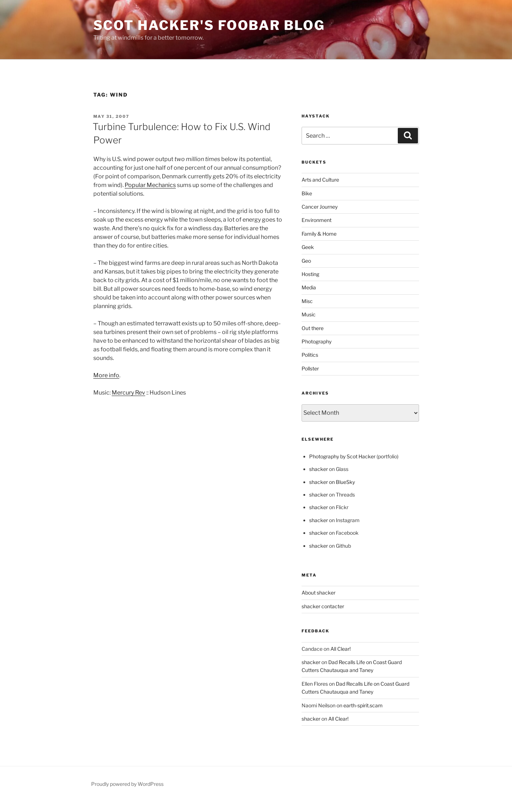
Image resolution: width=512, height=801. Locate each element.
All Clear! (340, 649)
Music (309, 314)
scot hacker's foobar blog (209, 25)
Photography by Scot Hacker (342, 456)
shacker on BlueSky (332, 482)
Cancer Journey (320, 207)
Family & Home (319, 234)
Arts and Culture (320, 180)
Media (309, 287)
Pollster (310, 368)
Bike (307, 193)
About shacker (318, 592)
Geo (306, 261)
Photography (316, 341)
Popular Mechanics (150, 185)
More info (106, 375)
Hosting (310, 274)
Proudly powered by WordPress (127, 784)
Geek (308, 247)
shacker (318, 469)
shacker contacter (323, 606)
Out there (313, 328)
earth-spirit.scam (363, 705)
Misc (307, 301)
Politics (310, 355)
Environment (316, 220)
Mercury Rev (128, 392)
